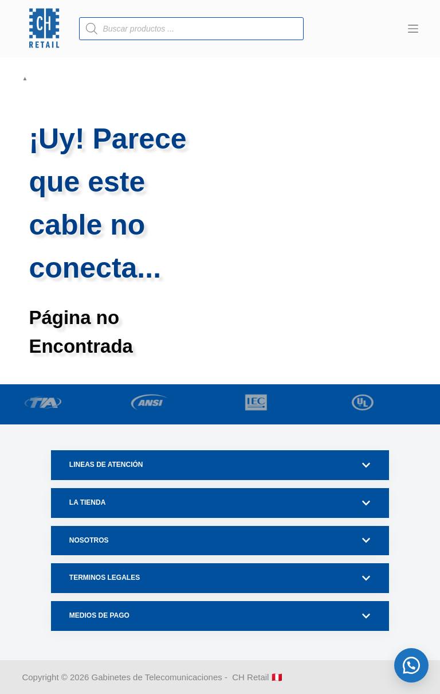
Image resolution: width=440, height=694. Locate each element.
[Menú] (413, 29)
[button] (411, 665)
